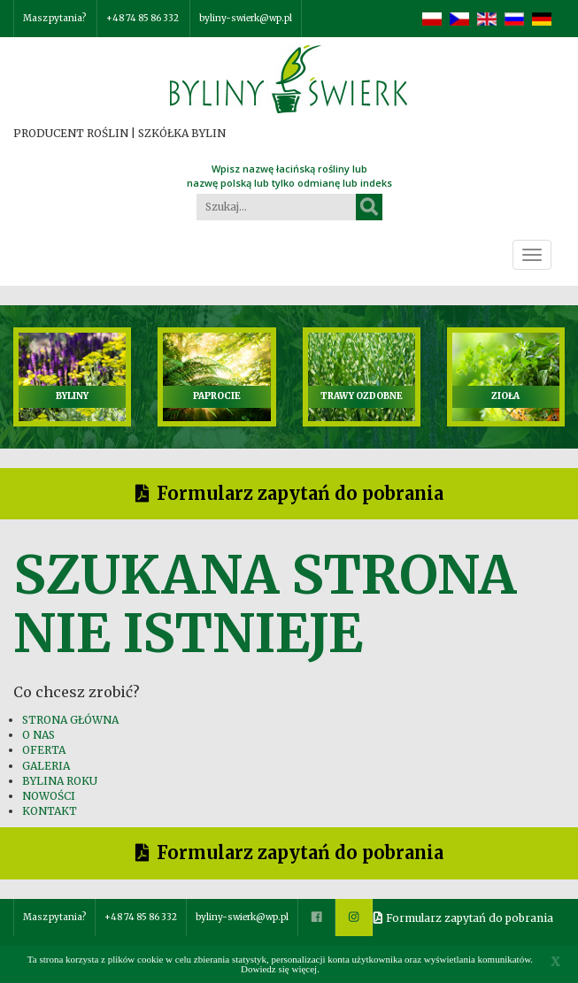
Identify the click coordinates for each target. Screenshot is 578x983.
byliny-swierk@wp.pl (245, 18)
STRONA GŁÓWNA (70, 719)
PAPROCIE (217, 396)
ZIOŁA (505, 396)
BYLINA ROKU (59, 780)
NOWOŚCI (48, 796)
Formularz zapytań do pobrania (300, 493)
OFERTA (44, 749)
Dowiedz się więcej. (280, 969)
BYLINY (72, 396)
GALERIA (46, 765)
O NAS (38, 734)
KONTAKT (49, 811)
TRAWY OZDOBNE (361, 396)
